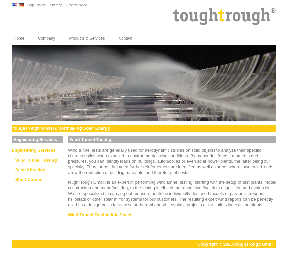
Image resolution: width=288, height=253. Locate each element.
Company (46, 38)
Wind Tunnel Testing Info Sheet (99, 214)
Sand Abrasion (28, 169)
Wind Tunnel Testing (34, 160)
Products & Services (87, 38)
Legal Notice (36, 5)
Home (19, 38)
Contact (125, 38)
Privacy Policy (76, 5)
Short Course (27, 179)
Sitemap (56, 5)
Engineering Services (33, 150)
